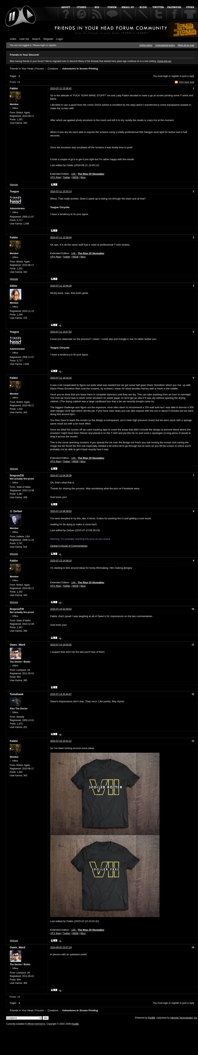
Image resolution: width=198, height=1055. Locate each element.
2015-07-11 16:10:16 (60, 378)
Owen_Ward (17, 644)
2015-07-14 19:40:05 (60, 644)
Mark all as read (186, 45)
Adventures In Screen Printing (80, 68)
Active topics (146, 45)
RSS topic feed (186, 82)
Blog (83, 177)
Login (59, 38)
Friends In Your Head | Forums (27, 68)
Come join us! (164, 61)
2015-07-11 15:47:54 (60, 332)
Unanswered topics (165, 45)
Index (13, 38)
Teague (14, 191)
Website (14, 184)
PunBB (151, 1017)
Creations (53, 68)
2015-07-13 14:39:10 (60, 560)
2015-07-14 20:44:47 (60, 694)
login (165, 76)
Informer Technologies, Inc (183, 1017)
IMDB (75, 177)
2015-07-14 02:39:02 (60, 609)
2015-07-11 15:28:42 (60, 88)
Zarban (17, 511)
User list (24, 38)
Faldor (14, 88)
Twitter (66, 177)
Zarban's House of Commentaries (68, 545)
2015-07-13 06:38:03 (60, 511)
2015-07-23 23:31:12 (60, 741)
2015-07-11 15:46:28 (60, 285)
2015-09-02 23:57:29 (60, 947)
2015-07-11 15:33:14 (60, 191)
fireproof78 (17, 475)
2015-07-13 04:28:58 (60, 475)
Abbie (13, 285)
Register (48, 38)
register (175, 76)
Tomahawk (16, 694)
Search (36, 38)
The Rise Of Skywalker (91, 173)
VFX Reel (55, 177)
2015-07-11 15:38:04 (60, 237)
